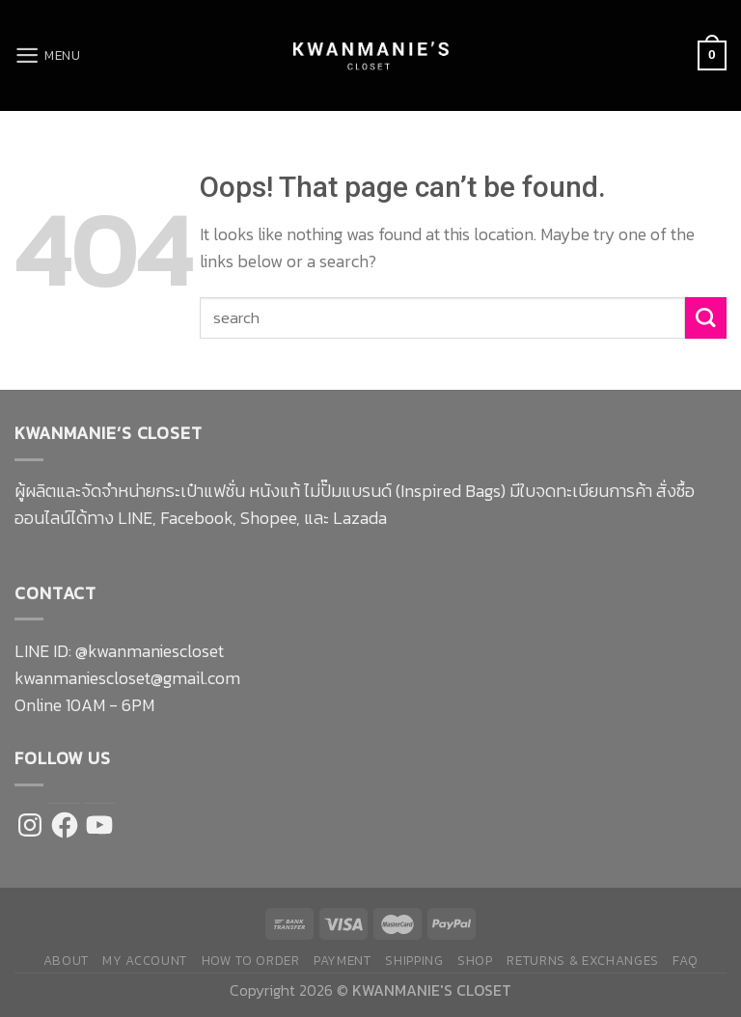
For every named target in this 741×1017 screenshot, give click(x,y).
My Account (144, 960)
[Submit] (706, 318)
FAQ (685, 960)
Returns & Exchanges (583, 960)
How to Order (251, 960)
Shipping (414, 960)
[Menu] (48, 55)
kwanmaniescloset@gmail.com (127, 678)
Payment (342, 960)
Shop (475, 960)
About (66, 960)
